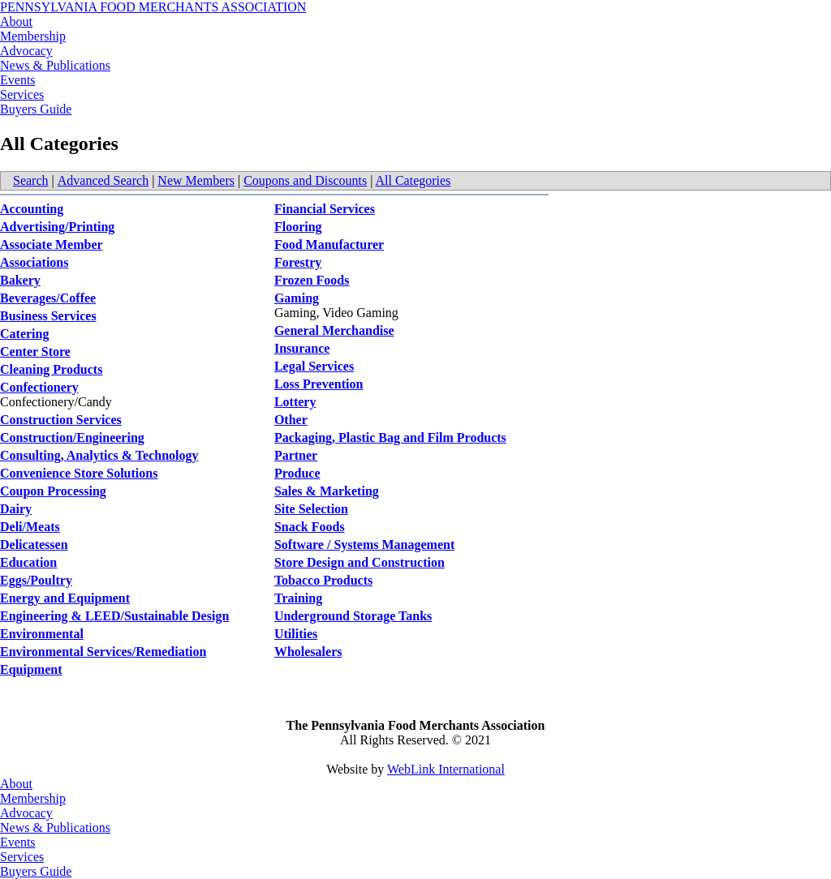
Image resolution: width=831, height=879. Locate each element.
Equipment (31, 669)
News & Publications (55, 65)
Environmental (42, 634)
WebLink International (446, 769)
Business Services (48, 316)
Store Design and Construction (359, 562)
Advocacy (26, 51)
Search (31, 180)
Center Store (35, 351)
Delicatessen (34, 544)
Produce (297, 473)
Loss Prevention (318, 384)
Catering (24, 334)
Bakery (20, 280)
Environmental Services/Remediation (103, 651)
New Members (196, 180)
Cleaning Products (51, 369)
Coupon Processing (53, 491)
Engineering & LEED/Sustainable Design (114, 616)
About (16, 21)
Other (291, 420)
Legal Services (314, 366)
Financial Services (324, 209)
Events (18, 80)
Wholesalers (308, 651)
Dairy (16, 509)
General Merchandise (334, 330)
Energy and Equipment (65, 598)
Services (22, 94)
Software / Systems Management (364, 544)
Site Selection (311, 509)
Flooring (298, 227)
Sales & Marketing (326, 491)
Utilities (295, 634)
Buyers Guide (35, 109)
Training (298, 598)
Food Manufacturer (329, 244)
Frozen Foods (312, 280)
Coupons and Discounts (305, 180)
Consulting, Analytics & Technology (99, 455)
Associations (34, 262)
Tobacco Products (323, 580)
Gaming (296, 298)
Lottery (295, 402)
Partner (295, 455)
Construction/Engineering (72, 437)
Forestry (297, 262)
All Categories (413, 180)
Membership (33, 36)
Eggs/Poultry (36, 580)
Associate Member (51, 244)
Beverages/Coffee (48, 298)
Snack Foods (309, 527)
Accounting (31, 209)
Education (28, 562)
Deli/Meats (30, 527)
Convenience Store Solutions (78, 473)
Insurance (301, 348)
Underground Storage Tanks (353, 616)
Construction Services (61, 420)
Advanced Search (103, 180)
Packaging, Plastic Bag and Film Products (390, 437)
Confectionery (39, 387)
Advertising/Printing (57, 227)
